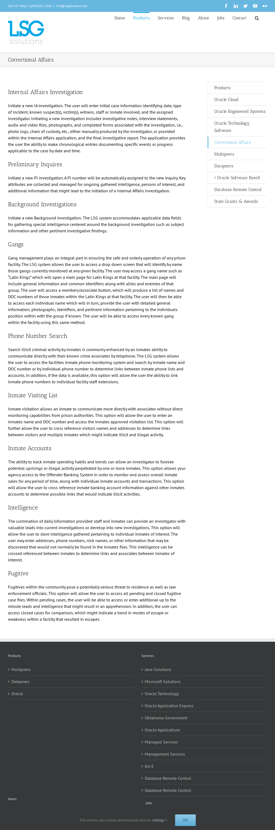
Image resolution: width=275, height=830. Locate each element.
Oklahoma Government (166, 717)
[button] (257, 17)
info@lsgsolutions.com (72, 6)
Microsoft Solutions (163, 681)
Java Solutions (158, 669)
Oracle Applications (162, 729)
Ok (185, 820)
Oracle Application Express (169, 705)
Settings (159, 820)
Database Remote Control (168, 778)
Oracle (17, 693)
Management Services (165, 754)
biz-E (149, 766)
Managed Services (161, 742)
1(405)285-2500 (40, 6)
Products (222, 87)
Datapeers (20, 681)
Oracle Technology (162, 693)
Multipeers (21, 669)
